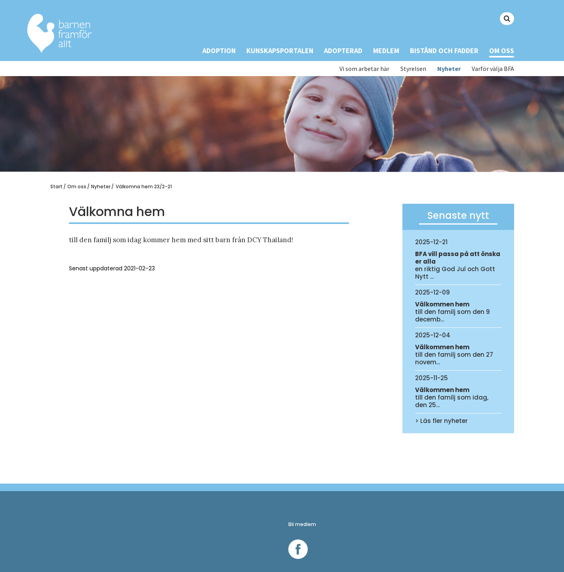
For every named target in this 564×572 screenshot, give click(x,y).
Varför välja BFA (493, 69)
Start (56, 186)
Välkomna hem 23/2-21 (144, 186)
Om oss (501, 50)
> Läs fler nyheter (441, 421)
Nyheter (449, 69)
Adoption (219, 50)
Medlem (386, 50)
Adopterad (343, 50)
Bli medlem (302, 524)
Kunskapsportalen (279, 50)
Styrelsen (413, 69)
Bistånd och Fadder (444, 50)
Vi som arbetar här (364, 69)
